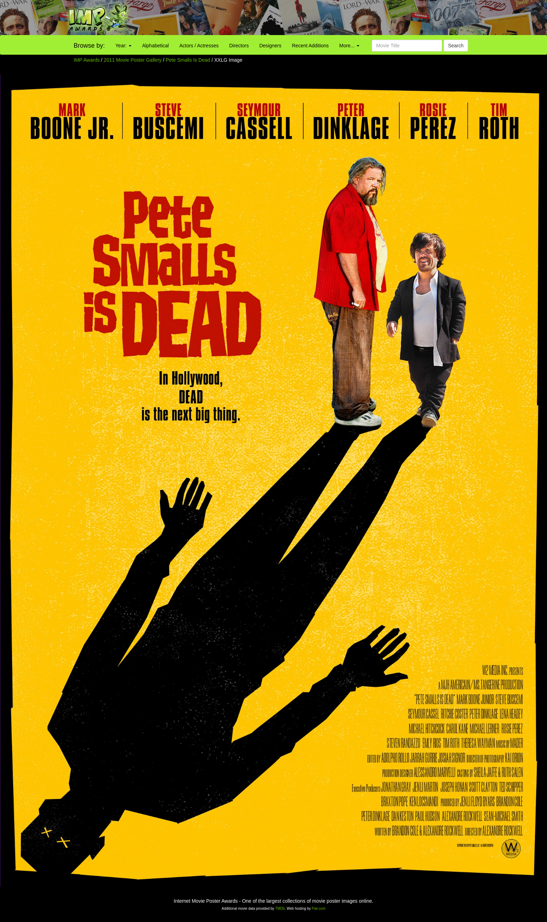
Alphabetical (155, 45)
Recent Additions (310, 45)
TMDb (280, 908)
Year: (123, 45)
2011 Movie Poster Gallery (133, 60)
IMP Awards (87, 60)
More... (349, 45)
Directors (239, 45)
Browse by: (89, 45)
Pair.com (318, 908)
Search (456, 45)
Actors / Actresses (198, 45)
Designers (270, 45)
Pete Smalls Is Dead (189, 60)
